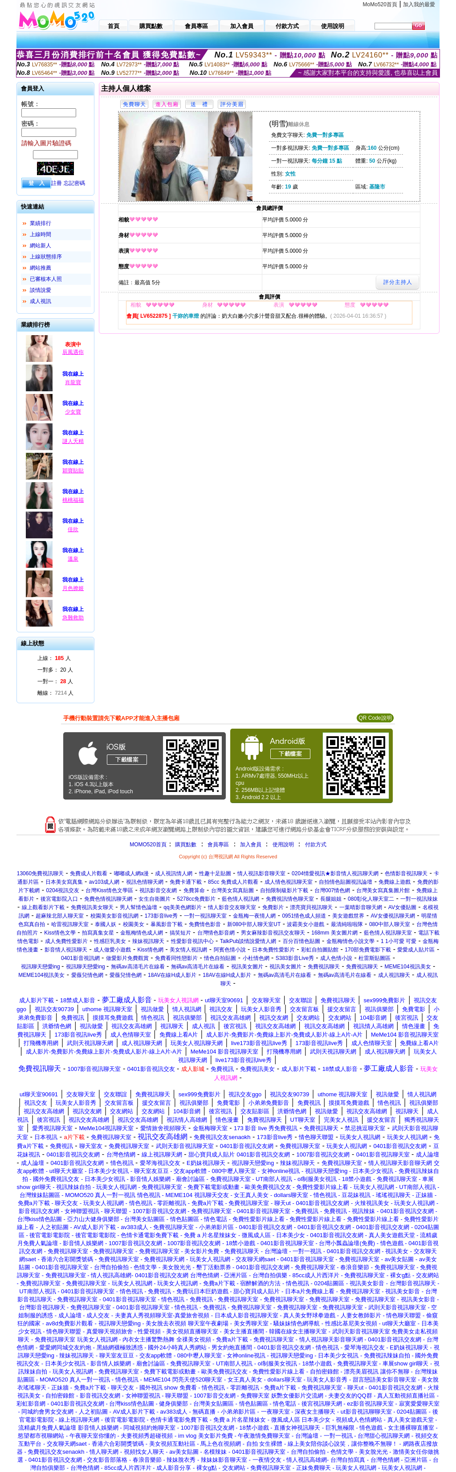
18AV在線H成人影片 (172, 975)
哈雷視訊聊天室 (70, 924)
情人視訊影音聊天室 (261, 873)
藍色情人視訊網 (240, 899)
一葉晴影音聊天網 (360, 907)
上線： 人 (54, 658)
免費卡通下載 (186, 882)
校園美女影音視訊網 (114, 916)
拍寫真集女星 (98, 933)
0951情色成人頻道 (304, 916)
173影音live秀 (161, 916)
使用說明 (283, 844)
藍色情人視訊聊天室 (388, 933)
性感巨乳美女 (110, 941)
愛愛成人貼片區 (416, 950)
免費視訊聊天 (324, 967)
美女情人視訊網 (188, 950)
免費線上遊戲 (395, 882)
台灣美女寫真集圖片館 (383, 890)
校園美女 (133, 924)
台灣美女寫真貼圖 (232, 890)
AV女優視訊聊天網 (393, 916)
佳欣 (73, 529)
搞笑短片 (180, 933)
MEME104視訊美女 (408, 967)
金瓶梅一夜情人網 (254, 916)
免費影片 (273, 907)
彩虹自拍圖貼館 (319, 950)
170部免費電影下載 (368, 950)
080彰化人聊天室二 (371, 899)
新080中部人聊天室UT (254, 924)
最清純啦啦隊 (347, 924)
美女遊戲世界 (348, 916)
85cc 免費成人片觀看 (233, 882)
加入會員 (250, 844)
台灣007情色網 (332, 890)
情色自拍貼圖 (220, 958)
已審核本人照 (46, 279)
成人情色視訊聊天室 (289, 882)
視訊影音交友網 (158, 890)
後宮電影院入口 (59, 899)
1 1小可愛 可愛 (398, 941)
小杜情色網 (256, 958)
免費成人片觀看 (88, 873)
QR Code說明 (374, 718)
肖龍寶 (73, 382)
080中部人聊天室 (389, 924)
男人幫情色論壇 (138, 907)
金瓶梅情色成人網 (141, 933)
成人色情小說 (336, 958)
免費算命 (194, 890)
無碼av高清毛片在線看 (138, 967)
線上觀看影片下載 (43, 907)
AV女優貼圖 (402, 907)
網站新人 (40, 245)
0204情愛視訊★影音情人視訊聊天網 (335, 873)
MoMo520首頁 (380, 4)
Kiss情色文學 (60, 933)
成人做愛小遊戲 (112, 950)
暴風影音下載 (167, 924)
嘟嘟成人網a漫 (131, 873)
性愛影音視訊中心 (192, 941)
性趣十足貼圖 (215, 873)
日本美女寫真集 (64, 882)
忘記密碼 (74, 183)
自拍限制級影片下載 (284, 890)
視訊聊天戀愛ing (41, 967)
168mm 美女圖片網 (334, 933)
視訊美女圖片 (247, 967)
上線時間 (40, 234)
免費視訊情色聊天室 (290, 899)
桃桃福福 (73, 500)
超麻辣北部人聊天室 (60, 916)
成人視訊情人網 (173, 873)
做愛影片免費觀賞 (127, 958)
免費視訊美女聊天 (92, 907)
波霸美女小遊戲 (305, 924)
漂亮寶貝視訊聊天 (311, 907)
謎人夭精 (73, 441)
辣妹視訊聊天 (148, 941)
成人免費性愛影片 (66, 941)
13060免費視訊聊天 (40, 873)
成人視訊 (40, 301)
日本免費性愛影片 (273, 950)
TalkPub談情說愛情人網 (248, 941)
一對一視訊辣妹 (419, 899)
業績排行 (40, 223)
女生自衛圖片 (154, 899)
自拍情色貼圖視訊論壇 (345, 882)
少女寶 (73, 412)
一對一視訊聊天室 (205, 916)
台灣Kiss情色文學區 (109, 890)
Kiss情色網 (150, 950)
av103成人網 (104, 882)
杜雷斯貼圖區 (374, 958)
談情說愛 (40, 290)
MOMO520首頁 (148, 844)
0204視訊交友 (63, 890)
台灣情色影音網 (216, 933)
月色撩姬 (73, 588)
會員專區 (218, 844)
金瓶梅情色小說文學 (350, 941)
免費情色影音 (205, 924)
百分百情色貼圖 (301, 941)
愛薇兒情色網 (87, 975)
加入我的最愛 (419, 4)
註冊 (56, 183)
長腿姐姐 (331, 899)
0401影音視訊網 (80, 958)
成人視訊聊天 (394, 975)
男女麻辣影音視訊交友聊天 (273, 933)
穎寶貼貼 (73, 470)
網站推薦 (40, 268)
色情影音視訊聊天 (406, 873)
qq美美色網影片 (182, 907)
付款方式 (315, 844)
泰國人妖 (105, 924)
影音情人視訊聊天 (66, 950)
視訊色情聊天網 (144, 882)
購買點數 (185, 844)
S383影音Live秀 (295, 958)
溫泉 (73, 559)
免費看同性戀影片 (176, 958)
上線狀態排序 (46, 257)
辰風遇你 (73, 352)
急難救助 (73, 618)
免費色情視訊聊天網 (108, 899)
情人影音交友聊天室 (232, 907)
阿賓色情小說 (230, 950)
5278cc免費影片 (196, 899)
